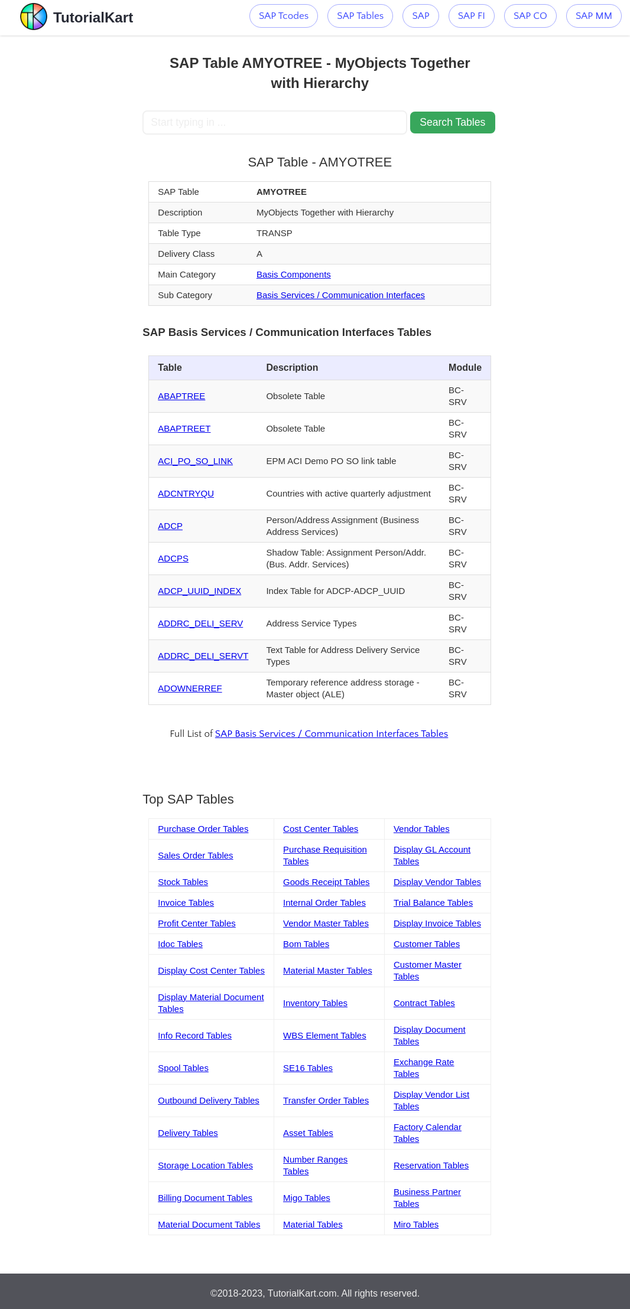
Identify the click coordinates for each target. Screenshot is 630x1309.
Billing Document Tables (205, 1198)
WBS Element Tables (324, 1035)
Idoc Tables (180, 944)
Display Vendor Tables (437, 882)
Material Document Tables (209, 1224)
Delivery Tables (187, 1133)
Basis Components (293, 274)
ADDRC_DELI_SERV (200, 623)
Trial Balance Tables (433, 902)
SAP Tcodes (283, 16)
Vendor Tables (422, 829)
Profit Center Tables (196, 923)
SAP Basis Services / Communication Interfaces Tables (331, 734)
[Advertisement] (72, 212)
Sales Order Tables (195, 855)
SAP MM (594, 16)
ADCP (170, 526)
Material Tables (313, 1224)
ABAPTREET (184, 428)
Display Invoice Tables (437, 923)
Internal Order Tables (324, 902)
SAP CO (530, 16)
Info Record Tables (195, 1035)
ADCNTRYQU (186, 493)
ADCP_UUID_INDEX (199, 591)
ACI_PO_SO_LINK (195, 461)
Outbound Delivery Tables (208, 1100)
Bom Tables (306, 944)
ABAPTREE (181, 396)
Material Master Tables (327, 970)
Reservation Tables (431, 1165)
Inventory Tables (315, 1003)
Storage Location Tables (205, 1165)
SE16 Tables (308, 1068)
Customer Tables (427, 944)
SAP (420, 16)
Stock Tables (183, 882)
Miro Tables (416, 1224)
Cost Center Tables (320, 829)
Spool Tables (183, 1068)
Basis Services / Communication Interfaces (340, 295)
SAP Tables (360, 16)
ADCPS (173, 558)
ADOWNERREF (190, 688)
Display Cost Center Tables (211, 970)
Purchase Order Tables (203, 829)
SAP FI (471, 16)
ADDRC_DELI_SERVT (203, 656)
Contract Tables (424, 1003)
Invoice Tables (186, 902)
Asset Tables (308, 1133)
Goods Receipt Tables (326, 882)
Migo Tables (306, 1198)
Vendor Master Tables (326, 923)
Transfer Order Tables (326, 1100)
